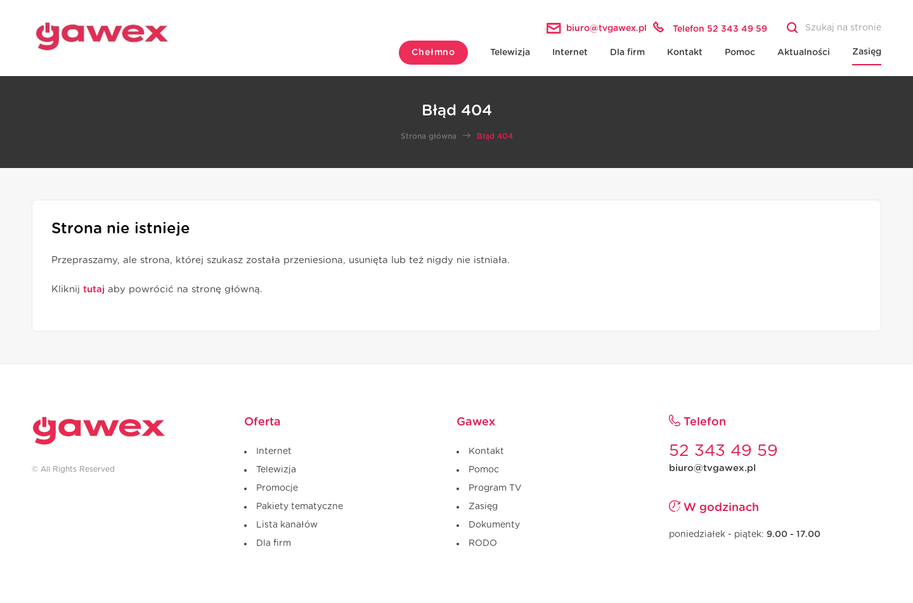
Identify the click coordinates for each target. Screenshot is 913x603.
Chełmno (433, 52)
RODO (483, 543)
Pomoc (740, 52)
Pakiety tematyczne (299, 506)
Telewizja (510, 52)
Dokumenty (494, 525)
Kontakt (685, 52)
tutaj (94, 289)
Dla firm (627, 52)
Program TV (495, 488)
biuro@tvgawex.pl (712, 468)
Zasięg (866, 52)
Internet (570, 52)
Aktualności (803, 52)
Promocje (277, 488)
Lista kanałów (287, 525)
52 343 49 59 (723, 451)
